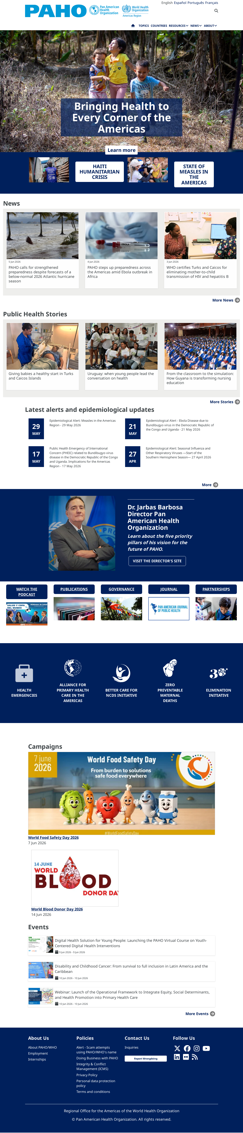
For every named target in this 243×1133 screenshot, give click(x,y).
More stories (221, 401)
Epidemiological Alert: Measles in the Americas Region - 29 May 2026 (83, 422)
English (167, 2)
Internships (37, 1059)
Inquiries (131, 1047)
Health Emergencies (24, 693)
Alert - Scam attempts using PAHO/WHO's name (96, 1050)
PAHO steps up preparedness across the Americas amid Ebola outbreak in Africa (120, 272)
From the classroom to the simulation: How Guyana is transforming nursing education (200, 378)
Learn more (122, 150)
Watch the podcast (26, 592)
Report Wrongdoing (145, 1059)
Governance (121, 589)
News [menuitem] (194, 26)
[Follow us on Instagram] (196, 1050)
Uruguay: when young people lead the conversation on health (121, 375)
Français (211, 2)
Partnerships (216, 589)
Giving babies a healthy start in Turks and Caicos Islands (41, 375)
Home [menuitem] (133, 26)
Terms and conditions (93, 1092)
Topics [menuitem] (144, 26)
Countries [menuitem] (159, 26)
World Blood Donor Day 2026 (57, 909)
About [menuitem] (209, 26)
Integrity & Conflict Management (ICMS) (92, 1066)
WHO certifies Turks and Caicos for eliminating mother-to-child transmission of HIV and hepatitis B (198, 272)
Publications (74, 589)
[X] (177, 1050)
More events (196, 1014)
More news (222, 300)
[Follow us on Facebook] (187, 1050)
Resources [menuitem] (177, 26)
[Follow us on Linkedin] (177, 1058)
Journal (168, 589)
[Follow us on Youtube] (206, 1050)
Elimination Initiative (218, 693)
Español (180, 2)
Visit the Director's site (157, 561)
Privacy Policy (86, 1075)
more (207, 484)
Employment (38, 1053)
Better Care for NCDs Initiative (121, 693)
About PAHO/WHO (42, 1047)
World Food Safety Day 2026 (53, 837)
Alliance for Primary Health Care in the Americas (73, 693)
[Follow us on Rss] (195, 1058)
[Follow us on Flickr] (186, 1058)
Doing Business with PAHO (97, 1058)
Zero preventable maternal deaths (170, 693)
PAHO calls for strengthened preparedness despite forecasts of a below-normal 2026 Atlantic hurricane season (41, 274)
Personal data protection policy (95, 1083)
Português (196, 2)
